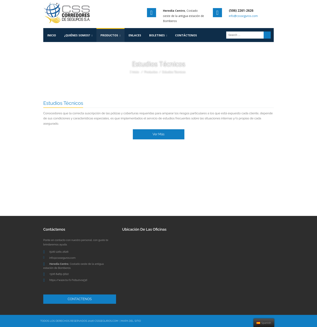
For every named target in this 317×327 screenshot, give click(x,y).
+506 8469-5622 (59, 273)
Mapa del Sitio (131, 320)
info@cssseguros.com (243, 16)
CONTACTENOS (80, 299)
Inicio (135, 72)
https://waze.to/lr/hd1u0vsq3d (68, 280)
